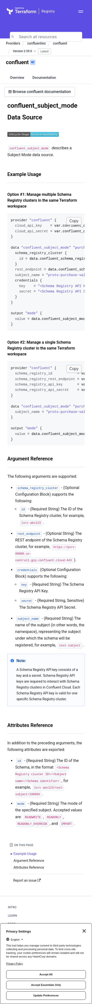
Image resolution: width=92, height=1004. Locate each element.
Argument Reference (30, 459)
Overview (17, 78)
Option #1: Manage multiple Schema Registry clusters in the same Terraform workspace (42, 200)
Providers (13, 43)
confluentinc (36, 43)
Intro (12, 907)
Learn (12, 915)
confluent (60, 43)
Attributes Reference (30, 725)
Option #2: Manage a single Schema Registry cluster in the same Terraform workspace (41, 348)
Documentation (44, 78)
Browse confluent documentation (39, 91)
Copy (74, 221)
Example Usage (24, 174)
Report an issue (27, 880)
